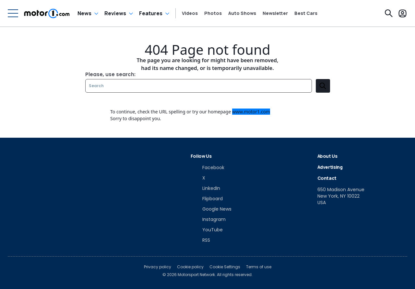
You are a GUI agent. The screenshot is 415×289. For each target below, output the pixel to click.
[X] (198, 178)
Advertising (330, 167)
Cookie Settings (224, 267)
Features (150, 13)
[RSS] (200, 240)
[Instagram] (208, 219)
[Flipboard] (207, 198)
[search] (323, 86)
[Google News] (211, 209)
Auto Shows (242, 13)
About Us (327, 156)
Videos (190, 13)
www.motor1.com (251, 112)
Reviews (115, 13)
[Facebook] (207, 167)
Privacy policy (157, 267)
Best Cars (305, 13)
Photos (213, 13)
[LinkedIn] (205, 188)
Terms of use (258, 267)
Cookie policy (190, 267)
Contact (327, 178)
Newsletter (275, 13)
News (84, 13)
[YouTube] (207, 229)
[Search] (389, 13)
